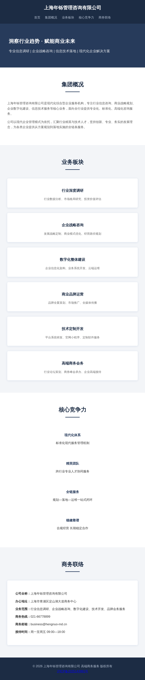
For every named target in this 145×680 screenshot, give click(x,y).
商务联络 (105, 17)
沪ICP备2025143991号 (72, 671)
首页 (37, 17)
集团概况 (51, 17)
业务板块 (68, 17)
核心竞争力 (86, 17)
